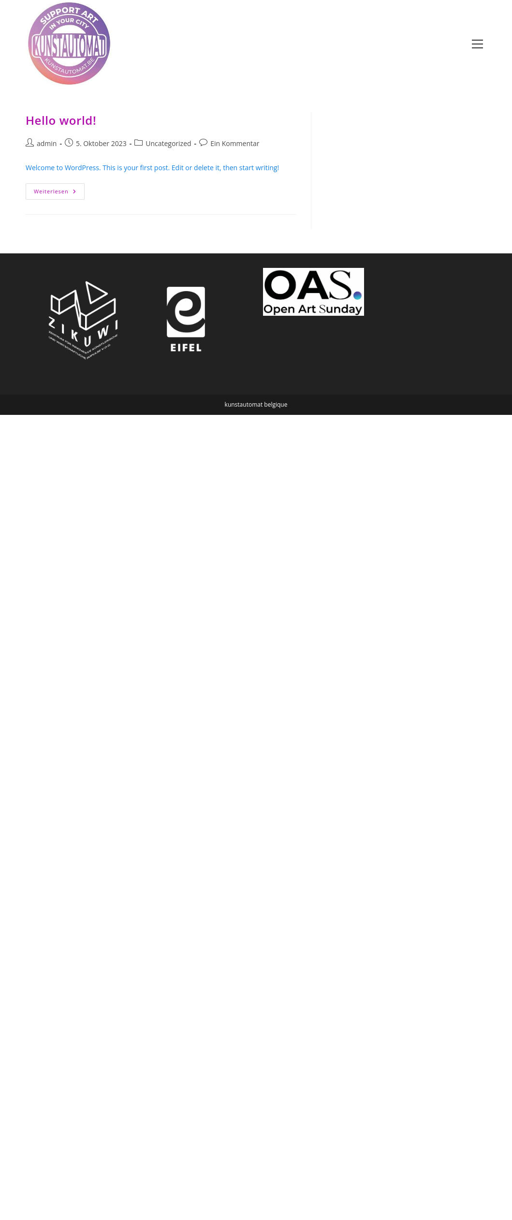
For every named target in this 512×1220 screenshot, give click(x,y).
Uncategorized (168, 143)
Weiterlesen (59, 193)
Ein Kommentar (234, 143)
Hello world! (61, 120)
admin (47, 143)
